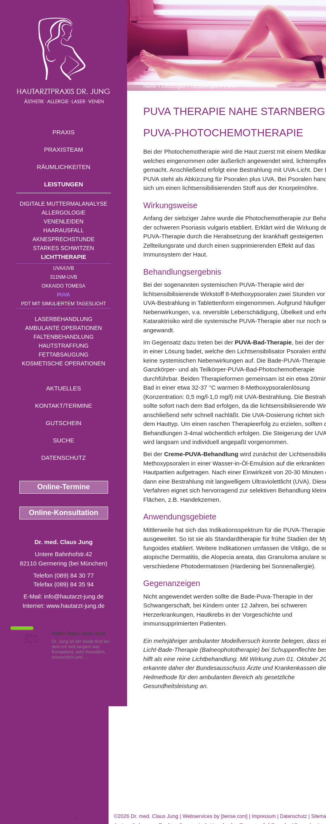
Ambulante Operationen (63, 328)
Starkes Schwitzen (63, 248)
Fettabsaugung (63, 354)
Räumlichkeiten (63, 166)
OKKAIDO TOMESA (63, 286)
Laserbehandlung (63, 319)
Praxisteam (63, 149)
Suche (63, 440)
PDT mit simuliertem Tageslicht (63, 304)
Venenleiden (64, 221)
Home (149, 86)
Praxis (63, 132)
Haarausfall (63, 230)
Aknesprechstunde (63, 239)
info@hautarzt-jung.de (74, 596)
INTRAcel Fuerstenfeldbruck (38, 816)
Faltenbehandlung (63, 337)
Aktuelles (63, 388)
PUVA (63, 295)
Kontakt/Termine (63, 405)
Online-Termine (63, 487)
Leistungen (63, 184)
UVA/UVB (63, 268)
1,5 (30, 638)
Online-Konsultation (63, 513)
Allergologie (64, 212)
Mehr (95, 657)
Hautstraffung (64, 345)
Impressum (264, 816)
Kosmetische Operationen (63, 363)
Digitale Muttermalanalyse (63, 203)
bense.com (234, 816)
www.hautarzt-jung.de (75, 605)
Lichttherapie (63, 257)
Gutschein (63, 422)
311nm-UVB (63, 277)
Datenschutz (63, 457)
